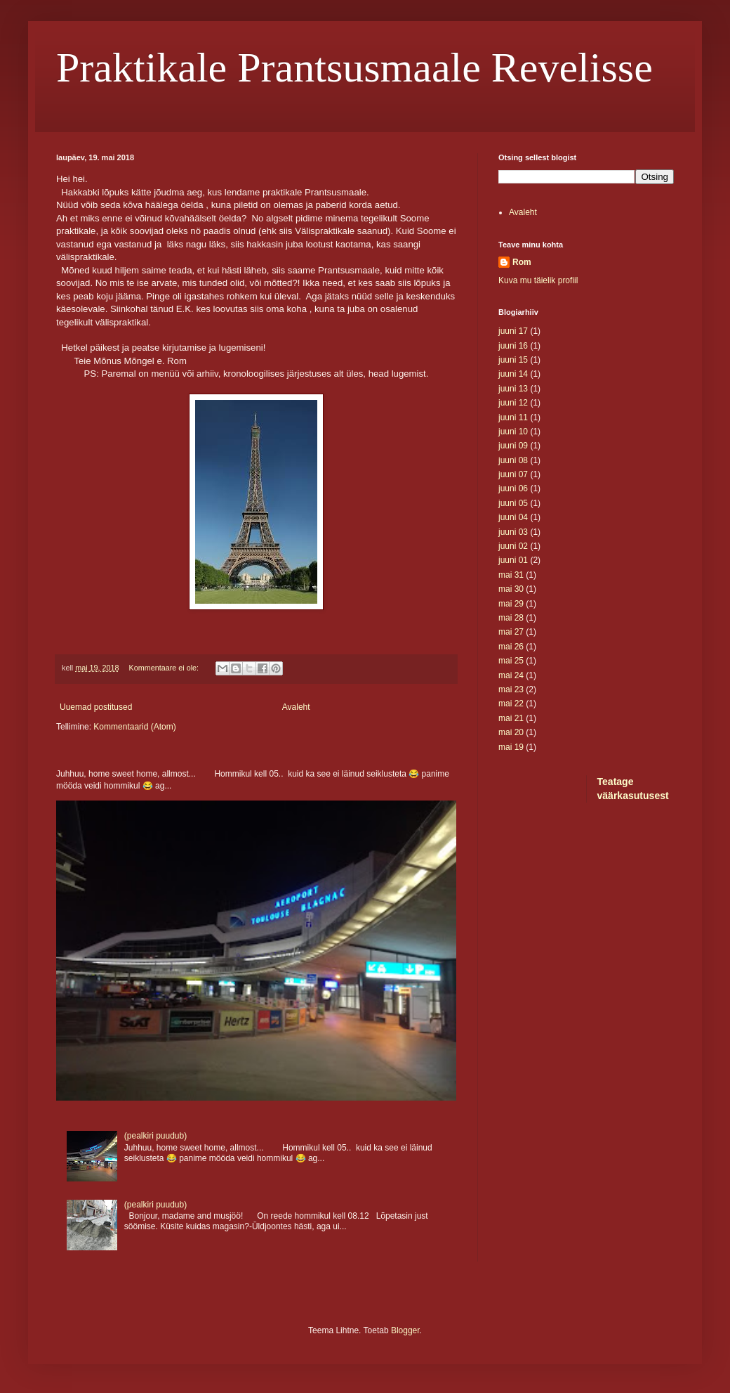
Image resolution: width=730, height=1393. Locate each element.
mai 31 (511, 575)
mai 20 (511, 732)
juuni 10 (513, 431)
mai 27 (511, 632)
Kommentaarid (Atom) (134, 727)
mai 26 (511, 647)
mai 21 (511, 718)
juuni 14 (513, 374)
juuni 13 (513, 389)
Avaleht (296, 707)
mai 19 (511, 747)
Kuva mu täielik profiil (538, 280)
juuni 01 (513, 560)
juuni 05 (513, 503)
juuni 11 (513, 417)
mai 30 (511, 589)
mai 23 (511, 689)
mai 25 (511, 661)
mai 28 (511, 618)
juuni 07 (513, 474)
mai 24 (511, 675)
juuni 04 (513, 517)
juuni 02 (513, 546)
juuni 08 (513, 460)
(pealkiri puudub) (155, 1136)
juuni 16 (513, 346)
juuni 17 (513, 331)
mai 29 (511, 604)
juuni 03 (513, 532)
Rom (521, 262)
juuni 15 (513, 360)
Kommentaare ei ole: (164, 667)
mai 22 (511, 703)
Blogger (405, 1330)
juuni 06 (513, 488)
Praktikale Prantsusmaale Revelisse (354, 67)
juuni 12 (513, 403)
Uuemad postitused (96, 707)
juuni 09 (513, 446)
